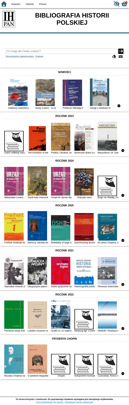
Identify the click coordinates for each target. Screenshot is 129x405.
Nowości (15, 4)
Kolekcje (39, 56)
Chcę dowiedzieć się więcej (49, 402)
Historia (30, 4)
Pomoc (42, 4)
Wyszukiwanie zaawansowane (20, 56)
